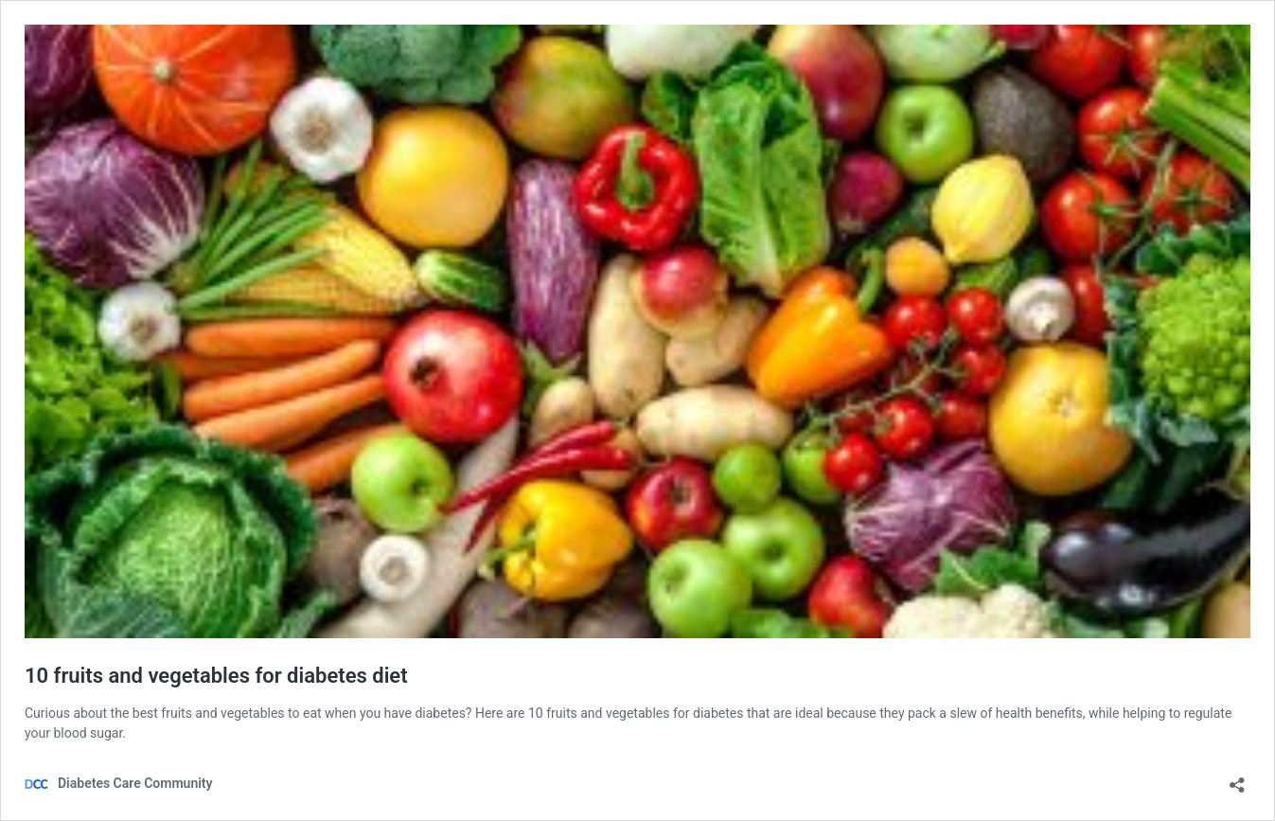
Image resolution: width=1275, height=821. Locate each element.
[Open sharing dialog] (1237, 779)
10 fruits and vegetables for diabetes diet (216, 675)
